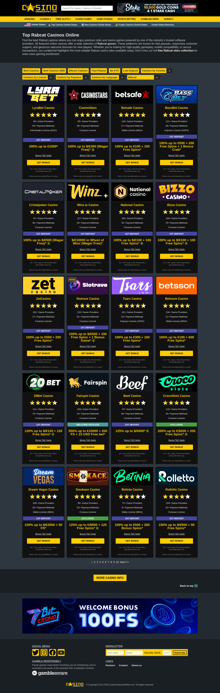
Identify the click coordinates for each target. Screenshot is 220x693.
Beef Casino (132, 395)
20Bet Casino (43, 395)
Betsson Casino (176, 298)
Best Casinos (31, 70)
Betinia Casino (132, 489)
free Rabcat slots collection (176, 50)
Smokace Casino (88, 489)
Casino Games (83, 19)
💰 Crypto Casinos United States (131, 25)
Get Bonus (43, 162)
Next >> (124, 562)
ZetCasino (43, 298)
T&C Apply (38, 169)
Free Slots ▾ (63, 19)
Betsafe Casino (132, 107)
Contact (123, 665)
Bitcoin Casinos (78, 70)
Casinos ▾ (45, 19)
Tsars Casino (132, 298)
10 (117, 562)
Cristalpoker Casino (43, 205)
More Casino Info (109, 577)
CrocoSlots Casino (176, 395)
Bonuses (30, 19)
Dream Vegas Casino (43, 489)
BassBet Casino (176, 107)
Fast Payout (99, 70)
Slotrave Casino (87, 298)
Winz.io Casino (87, 205)
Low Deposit (130, 70)
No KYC (114, 70)
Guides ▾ (168, 19)
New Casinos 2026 (54, 70)
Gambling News (150, 19)
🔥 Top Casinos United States (62, 25)
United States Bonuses (163, 25)
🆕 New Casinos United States (96, 25)
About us (136, 665)
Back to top (186, 585)
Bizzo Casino (176, 205)
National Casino (132, 205)
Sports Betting (127, 19)
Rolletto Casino (177, 489)
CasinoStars (88, 107)
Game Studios (105, 19)
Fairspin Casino (87, 395)
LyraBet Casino (43, 107)
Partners (110, 665)
